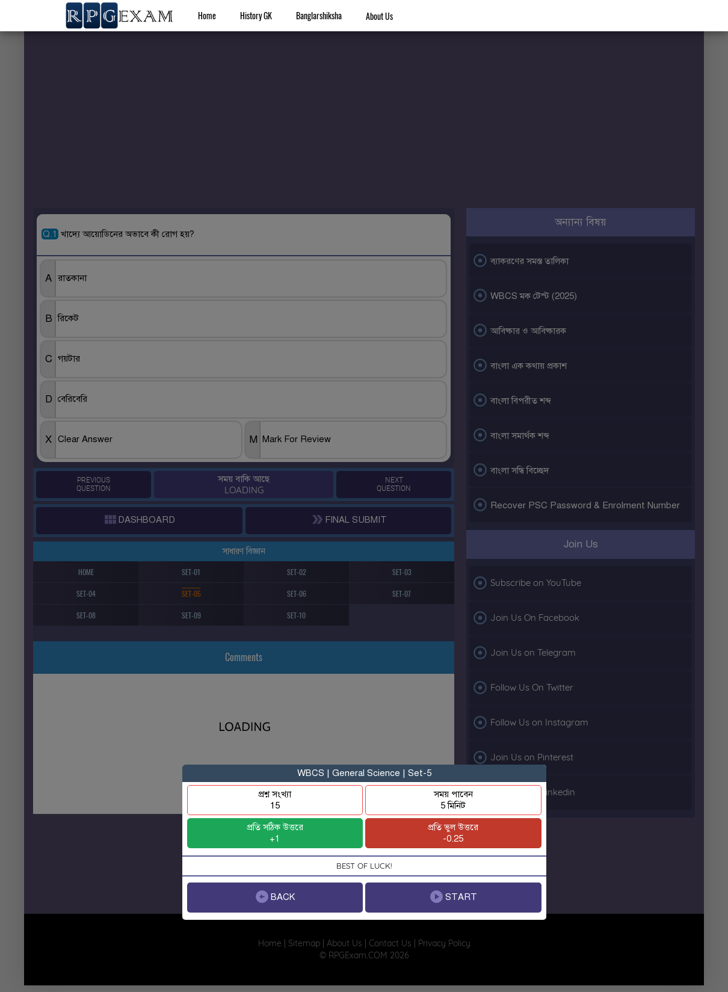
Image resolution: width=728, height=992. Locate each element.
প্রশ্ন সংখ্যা (274, 800)
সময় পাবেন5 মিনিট (453, 800)
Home (207, 15)
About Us (379, 16)
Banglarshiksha (319, 15)
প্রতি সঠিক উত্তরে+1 (275, 833)
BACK (274, 896)
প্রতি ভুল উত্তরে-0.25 (453, 833)
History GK (256, 15)
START (453, 896)
